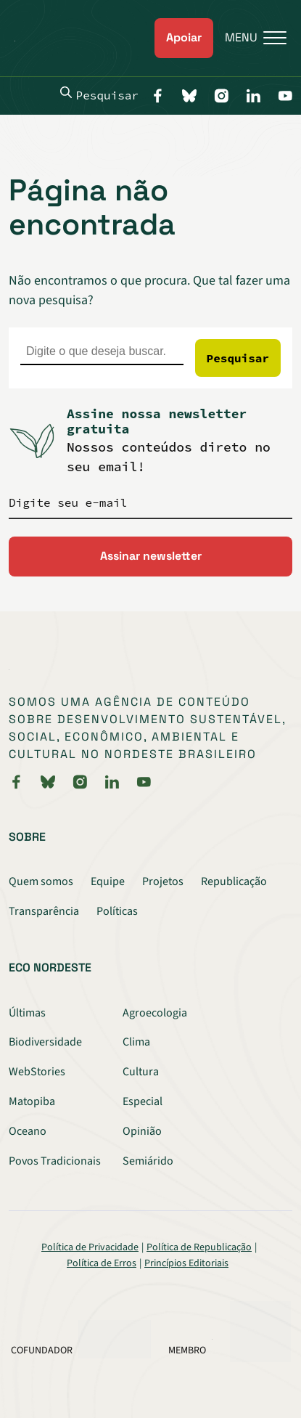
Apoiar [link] (184, 37)
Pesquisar (99, 94)
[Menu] (249, 38)
